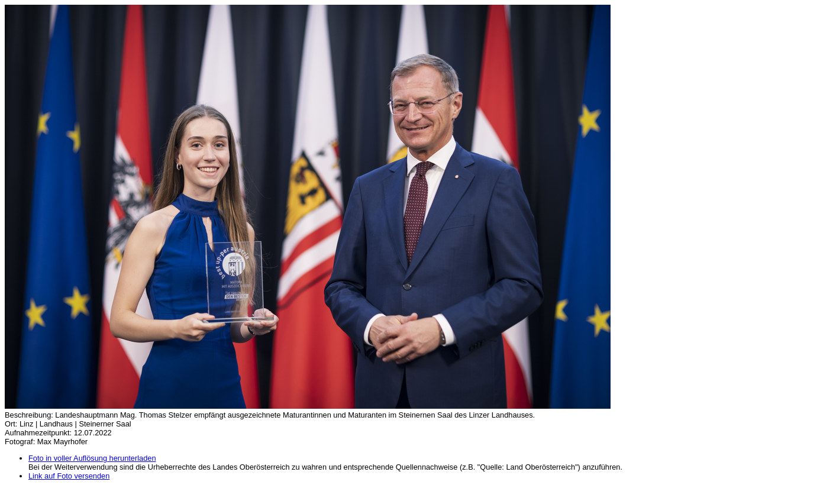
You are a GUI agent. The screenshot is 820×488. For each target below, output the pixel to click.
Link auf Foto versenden (68, 475)
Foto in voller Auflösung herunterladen (92, 458)
